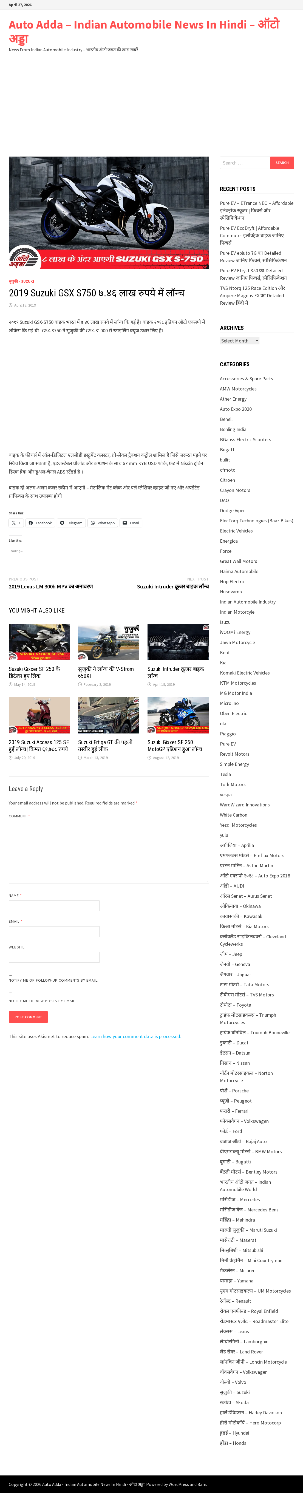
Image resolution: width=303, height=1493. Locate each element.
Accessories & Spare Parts (246, 378)
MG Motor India (236, 693)
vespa (226, 794)
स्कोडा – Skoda (234, 1402)
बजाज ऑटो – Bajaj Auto (243, 1141)
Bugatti (228, 449)
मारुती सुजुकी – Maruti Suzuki (248, 1230)
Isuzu (225, 622)
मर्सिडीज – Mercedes (240, 1199)
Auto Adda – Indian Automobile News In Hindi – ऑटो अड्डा (144, 31)
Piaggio (228, 733)
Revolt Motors (235, 754)
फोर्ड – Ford (231, 1131)
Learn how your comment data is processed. (135, 1036)
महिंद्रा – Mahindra (237, 1220)
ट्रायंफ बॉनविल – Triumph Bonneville (255, 1032)
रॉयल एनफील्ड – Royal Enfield (249, 1311)
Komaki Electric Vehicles (245, 673)
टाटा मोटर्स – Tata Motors (244, 984)
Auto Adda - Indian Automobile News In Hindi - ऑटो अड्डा (93, 1484)
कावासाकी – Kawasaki (242, 916)
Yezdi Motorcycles (238, 825)
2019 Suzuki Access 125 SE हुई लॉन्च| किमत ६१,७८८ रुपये (39, 745)
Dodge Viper (232, 510)
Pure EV (228, 744)
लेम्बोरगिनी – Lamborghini (245, 1341)
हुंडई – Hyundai (234, 1433)
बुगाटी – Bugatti (235, 1161)
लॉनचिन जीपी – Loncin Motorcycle (253, 1362)
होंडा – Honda (233, 1443)
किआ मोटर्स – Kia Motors (244, 926)
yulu (224, 835)
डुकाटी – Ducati (235, 1042)
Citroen (227, 480)
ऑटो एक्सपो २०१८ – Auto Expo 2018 (255, 875)
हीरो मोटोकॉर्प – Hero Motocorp (250, 1423)
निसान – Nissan (235, 1063)
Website (17, 947)
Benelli (227, 419)
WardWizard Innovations (245, 804)
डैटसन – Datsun (235, 1053)
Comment (19, 816)
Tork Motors (233, 784)
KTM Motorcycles (238, 683)
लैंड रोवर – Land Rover (241, 1351)
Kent (225, 652)
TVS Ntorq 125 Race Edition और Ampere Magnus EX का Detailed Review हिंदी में (252, 295)
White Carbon (233, 815)
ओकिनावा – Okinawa (240, 906)
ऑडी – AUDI (232, 886)
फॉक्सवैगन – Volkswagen (244, 1121)
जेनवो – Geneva (235, 964)
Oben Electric (233, 713)
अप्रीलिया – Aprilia (237, 845)
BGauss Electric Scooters (245, 439)
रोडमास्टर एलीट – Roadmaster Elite (254, 1321)
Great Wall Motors (238, 561)
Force (225, 551)
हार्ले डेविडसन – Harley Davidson (251, 1412)
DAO (224, 500)
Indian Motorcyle (237, 612)
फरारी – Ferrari (234, 1111)
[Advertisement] (151, 104)
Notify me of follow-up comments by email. (53, 980)
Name (15, 895)
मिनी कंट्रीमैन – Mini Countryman (251, 1260)
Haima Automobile (239, 571)
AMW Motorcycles (238, 389)
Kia (223, 662)
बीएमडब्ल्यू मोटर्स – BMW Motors (251, 1151)
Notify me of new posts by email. (43, 1000)
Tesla (225, 774)
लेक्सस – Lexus (234, 1331)
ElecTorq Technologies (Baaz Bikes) (256, 520)
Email (16, 921)
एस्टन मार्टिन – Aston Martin (246, 865)
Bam (201, 1484)
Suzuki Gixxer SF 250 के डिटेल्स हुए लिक (34, 672)
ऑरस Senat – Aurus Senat (246, 896)
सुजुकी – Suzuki (235, 1392)
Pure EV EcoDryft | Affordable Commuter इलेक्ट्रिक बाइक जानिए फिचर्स (252, 235)
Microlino (229, 703)
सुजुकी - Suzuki (21, 281)
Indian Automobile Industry (248, 602)
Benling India (233, 429)
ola (223, 723)
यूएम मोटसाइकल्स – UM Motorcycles (255, 1291)
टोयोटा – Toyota (235, 1005)
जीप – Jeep (231, 954)
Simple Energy (234, 764)
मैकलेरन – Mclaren (238, 1270)
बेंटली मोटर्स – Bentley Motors (248, 1172)
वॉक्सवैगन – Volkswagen (244, 1372)
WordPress (179, 1484)
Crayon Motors (235, 490)
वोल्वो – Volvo (233, 1382)
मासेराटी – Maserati (238, 1240)
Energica (229, 541)
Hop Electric (232, 581)
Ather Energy (233, 399)
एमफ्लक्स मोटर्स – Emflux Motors (252, 855)
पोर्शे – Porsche (234, 1090)
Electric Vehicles (236, 531)
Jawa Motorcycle (237, 642)
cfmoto (228, 470)
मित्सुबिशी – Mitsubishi (241, 1250)
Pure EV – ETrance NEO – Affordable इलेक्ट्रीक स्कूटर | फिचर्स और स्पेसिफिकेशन (256, 210)
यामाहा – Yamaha (236, 1280)
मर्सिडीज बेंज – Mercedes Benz (249, 1209)
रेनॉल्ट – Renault (235, 1301)
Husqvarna (231, 591)
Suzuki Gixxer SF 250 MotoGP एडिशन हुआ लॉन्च (175, 745)
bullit (225, 460)
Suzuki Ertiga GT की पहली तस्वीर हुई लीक (105, 745)
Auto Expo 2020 (236, 409)
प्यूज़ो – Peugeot (236, 1101)
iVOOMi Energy (235, 632)
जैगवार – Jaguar (235, 974)
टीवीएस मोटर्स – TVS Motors (247, 994)
